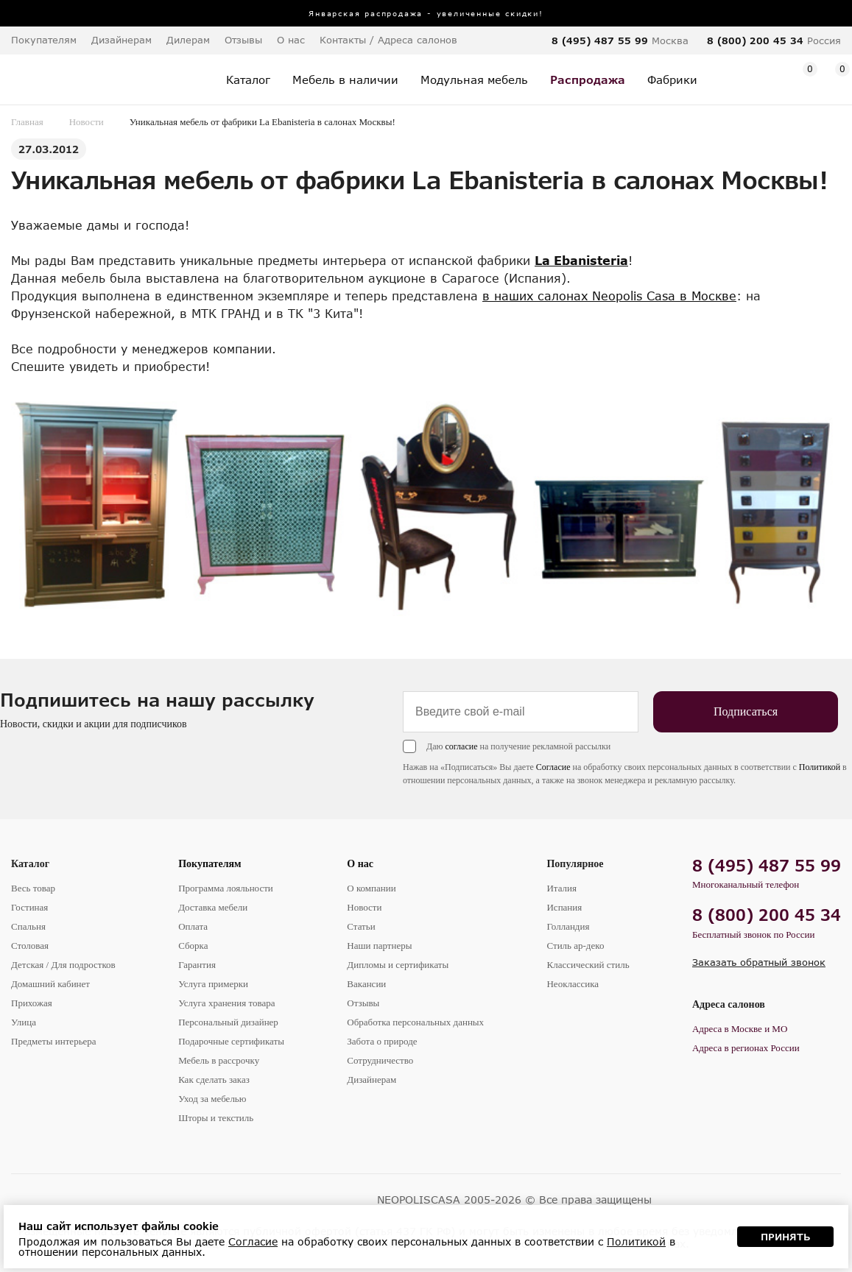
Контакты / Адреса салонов (388, 40)
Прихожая (31, 1002)
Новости (86, 121)
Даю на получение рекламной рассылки (518, 746)
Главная (27, 121)
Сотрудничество (380, 1060)
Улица (23, 1022)
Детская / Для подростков (63, 964)
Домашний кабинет (50, 983)
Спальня (28, 926)
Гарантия (197, 964)
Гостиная (29, 907)
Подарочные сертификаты (231, 1041)
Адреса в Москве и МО (739, 1028)
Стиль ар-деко (575, 945)
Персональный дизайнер (228, 1022)
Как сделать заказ (214, 1079)
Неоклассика (572, 983)
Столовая (30, 945)
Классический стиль (587, 964)
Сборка (193, 945)
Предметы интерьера (53, 1041)
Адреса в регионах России (746, 1047)
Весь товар (33, 888)
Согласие (553, 767)
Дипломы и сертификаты (397, 964)
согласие (461, 746)
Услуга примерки (213, 983)
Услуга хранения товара (226, 1002)
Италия (561, 888)
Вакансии (366, 983)
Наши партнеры (379, 945)
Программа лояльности (225, 888)
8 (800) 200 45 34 (755, 40)
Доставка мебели (212, 907)
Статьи (361, 926)
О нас (360, 863)
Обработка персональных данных (415, 1022)
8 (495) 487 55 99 (600, 40)
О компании (371, 888)
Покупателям (210, 863)
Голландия (567, 926)
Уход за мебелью (212, 1098)
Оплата (193, 926)
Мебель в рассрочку (218, 1060)
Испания (564, 907)
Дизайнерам (121, 40)
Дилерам (188, 40)
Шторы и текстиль (215, 1117)
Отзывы (243, 40)
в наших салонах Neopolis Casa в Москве (609, 296)
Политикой (819, 767)
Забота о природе (382, 1041)
